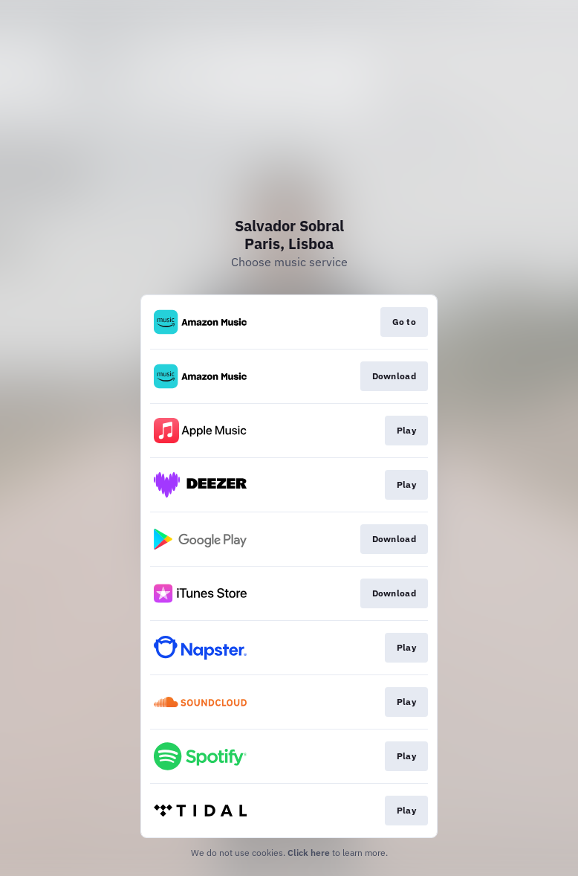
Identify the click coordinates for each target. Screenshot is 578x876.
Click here (309, 852)
